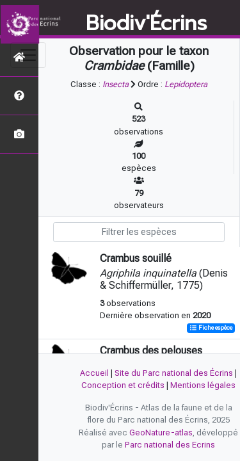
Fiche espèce (210, 328)
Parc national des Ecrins (170, 444)
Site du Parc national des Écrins (174, 373)
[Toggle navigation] (28, 55)
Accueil (94, 373)
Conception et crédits (122, 385)
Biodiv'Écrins (146, 23)
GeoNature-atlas (161, 432)
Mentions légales (203, 385)
